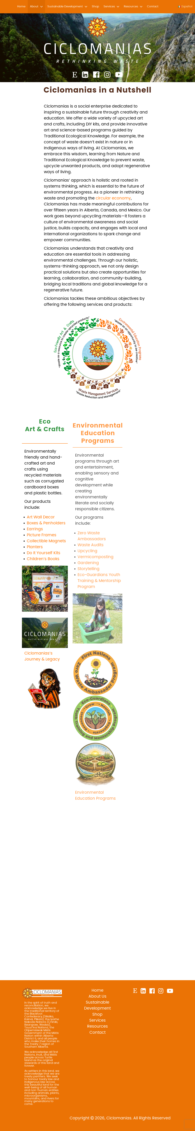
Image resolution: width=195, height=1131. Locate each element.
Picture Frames (41, 550)
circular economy (113, 213)
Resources (97, 1026)
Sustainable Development (97, 1005)
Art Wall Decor (41, 532)
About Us (97, 996)
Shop (97, 1014)
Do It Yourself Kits (43, 568)
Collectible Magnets (46, 556)
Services (97, 1020)
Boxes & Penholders (46, 538)
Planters (35, 562)
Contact (97, 1032)
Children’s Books (43, 574)
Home (97, 990)
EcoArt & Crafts (45, 441)
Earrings (35, 544)
